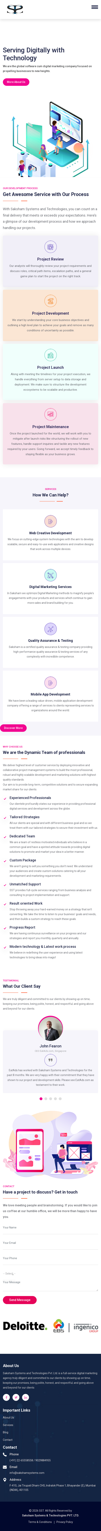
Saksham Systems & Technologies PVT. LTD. (50, 1515)
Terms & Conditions (40, 1522)
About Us (8, 1417)
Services (8, 1425)
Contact (7, 1439)
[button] (41, 1098)
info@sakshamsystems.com (27, 1472)
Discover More (13, 728)
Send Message (19, 1300)
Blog (5, 1432)
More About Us (16, 82)
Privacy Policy (64, 1522)
